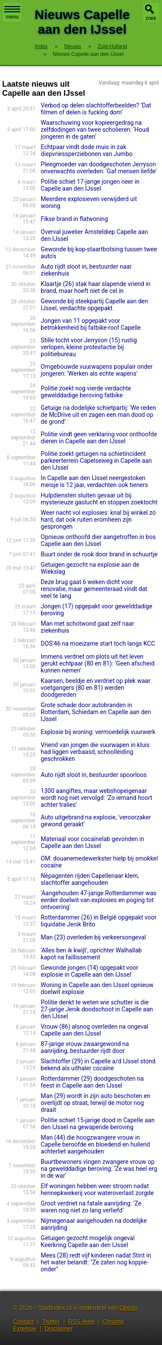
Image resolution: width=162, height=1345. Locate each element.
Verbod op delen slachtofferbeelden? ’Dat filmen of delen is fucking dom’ (96, 109)
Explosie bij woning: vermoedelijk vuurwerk (98, 731)
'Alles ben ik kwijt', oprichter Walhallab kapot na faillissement (91, 954)
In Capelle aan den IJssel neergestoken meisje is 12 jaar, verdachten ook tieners (94, 481)
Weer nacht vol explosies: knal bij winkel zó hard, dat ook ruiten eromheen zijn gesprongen (98, 519)
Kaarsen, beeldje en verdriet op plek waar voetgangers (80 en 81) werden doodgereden (95, 687)
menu (12, 13)
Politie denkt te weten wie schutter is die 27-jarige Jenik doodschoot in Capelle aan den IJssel (97, 1009)
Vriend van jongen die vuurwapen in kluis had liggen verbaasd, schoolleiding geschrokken (95, 751)
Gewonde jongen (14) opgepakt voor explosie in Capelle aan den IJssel (89, 971)
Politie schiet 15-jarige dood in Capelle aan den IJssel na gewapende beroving (98, 1124)
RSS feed (81, 1321)
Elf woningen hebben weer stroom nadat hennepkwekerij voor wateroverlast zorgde (97, 1189)
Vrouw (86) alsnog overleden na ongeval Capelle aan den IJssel (94, 1030)
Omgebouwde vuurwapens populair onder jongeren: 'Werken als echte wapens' (96, 370)
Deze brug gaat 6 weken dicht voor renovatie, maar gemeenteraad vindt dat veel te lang (94, 588)
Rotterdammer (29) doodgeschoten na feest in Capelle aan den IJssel (92, 1082)
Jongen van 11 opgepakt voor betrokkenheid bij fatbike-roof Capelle (90, 324)
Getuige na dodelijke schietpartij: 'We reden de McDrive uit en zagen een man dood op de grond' (98, 414)
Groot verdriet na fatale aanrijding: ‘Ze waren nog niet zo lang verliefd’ (91, 1207)
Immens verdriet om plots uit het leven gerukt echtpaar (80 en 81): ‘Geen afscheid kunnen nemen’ (97, 663)
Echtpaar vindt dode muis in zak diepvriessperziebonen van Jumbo (86, 150)
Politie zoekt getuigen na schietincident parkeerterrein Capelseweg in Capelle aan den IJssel (96, 460)
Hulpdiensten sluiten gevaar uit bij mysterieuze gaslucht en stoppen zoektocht (99, 499)
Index (41, 46)
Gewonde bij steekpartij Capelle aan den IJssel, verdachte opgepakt (94, 305)
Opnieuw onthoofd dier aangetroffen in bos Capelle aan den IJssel (98, 540)
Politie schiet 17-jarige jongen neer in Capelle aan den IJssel (90, 185)
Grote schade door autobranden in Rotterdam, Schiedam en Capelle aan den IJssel (96, 712)
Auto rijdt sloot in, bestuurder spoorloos (93, 774)
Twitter (51, 1321)
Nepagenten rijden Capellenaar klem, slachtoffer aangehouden (90, 879)
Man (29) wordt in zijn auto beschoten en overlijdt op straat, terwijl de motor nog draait (95, 1102)
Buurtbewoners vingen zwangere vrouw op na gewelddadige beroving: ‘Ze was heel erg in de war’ (99, 1168)
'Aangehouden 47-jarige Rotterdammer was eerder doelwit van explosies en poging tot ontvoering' (98, 900)
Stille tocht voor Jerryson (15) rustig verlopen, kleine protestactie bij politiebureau (89, 347)
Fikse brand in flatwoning (74, 218)
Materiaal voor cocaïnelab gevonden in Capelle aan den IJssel (92, 842)
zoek (151, 18)
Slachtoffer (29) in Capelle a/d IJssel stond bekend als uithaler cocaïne (98, 1065)
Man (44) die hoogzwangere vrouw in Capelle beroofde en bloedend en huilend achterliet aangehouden (95, 1144)
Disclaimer (58, 1328)
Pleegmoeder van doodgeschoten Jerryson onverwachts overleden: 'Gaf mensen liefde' (98, 168)
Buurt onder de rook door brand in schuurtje (99, 554)
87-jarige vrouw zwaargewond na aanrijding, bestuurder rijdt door (85, 1047)
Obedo (128, 1307)
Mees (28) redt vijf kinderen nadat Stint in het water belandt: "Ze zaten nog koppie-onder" (96, 1262)
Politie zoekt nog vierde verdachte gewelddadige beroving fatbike (86, 392)
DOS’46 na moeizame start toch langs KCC (98, 643)
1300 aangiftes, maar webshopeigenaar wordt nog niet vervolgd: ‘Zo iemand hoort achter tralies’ (96, 797)
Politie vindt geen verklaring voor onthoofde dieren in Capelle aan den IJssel (99, 438)
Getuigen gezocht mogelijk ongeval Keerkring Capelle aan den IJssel (87, 1241)
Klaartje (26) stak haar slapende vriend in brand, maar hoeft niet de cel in (95, 287)
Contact (23, 1321)
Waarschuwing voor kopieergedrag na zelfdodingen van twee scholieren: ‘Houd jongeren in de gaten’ (95, 129)
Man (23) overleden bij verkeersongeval (93, 937)
